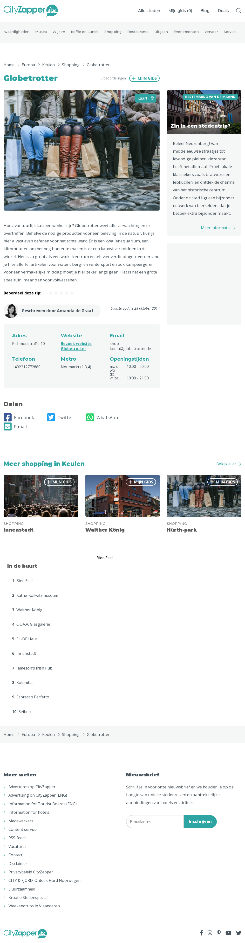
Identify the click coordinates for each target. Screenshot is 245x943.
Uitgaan (161, 32)
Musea (41, 32)
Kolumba (22, 682)
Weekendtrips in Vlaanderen (34, 906)
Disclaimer (17, 863)
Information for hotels (28, 812)
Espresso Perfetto (30, 697)
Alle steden (149, 10)
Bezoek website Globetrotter (76, 346)
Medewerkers (20, 821)
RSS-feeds (17, 838)
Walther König (27, 610)
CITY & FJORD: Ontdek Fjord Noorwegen (44, 880)
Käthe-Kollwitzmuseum (35, 595)
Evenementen (186, 32)
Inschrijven (200, 821)
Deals (223, 10)
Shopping (113, 32)
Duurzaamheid (21, 889)
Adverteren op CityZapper (31, 787)
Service (230, 32)
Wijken (59, 32)
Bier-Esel (22, 581)
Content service (22, 829)
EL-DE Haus (25, 639)
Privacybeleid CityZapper (30, 872)
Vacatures (17, 846)
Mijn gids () (180, 10)
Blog (205, 10)
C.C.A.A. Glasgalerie (31, 624)
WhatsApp (102, 417)
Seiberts (23, 711)
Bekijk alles (226, 464)
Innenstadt (24, 653)
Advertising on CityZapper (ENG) (37, 795)
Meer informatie (216, 228)
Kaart (145, 98)
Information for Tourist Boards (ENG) (42, 804)
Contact (15, 855)
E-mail (15, 426)
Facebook (19, 417)
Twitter (60, 417)
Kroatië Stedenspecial (28, 897)
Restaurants (138, 32)
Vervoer (211, 32)
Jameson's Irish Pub (32, 668)
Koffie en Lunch (85, 32)
